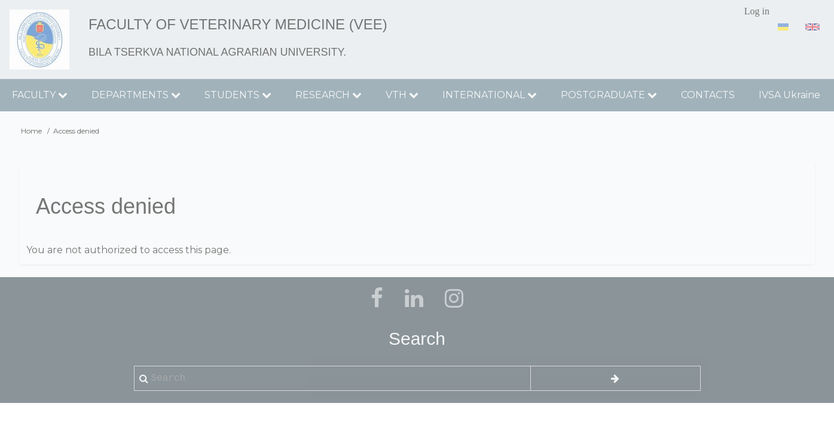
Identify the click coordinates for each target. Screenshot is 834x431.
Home (31, 130)
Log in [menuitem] (756, 11)
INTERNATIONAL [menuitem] (489, 95)
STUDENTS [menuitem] (237, 95)
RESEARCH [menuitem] (328, 95)
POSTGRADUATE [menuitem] (609, 95)
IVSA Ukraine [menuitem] (789, 95)
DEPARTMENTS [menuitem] (136, 95)
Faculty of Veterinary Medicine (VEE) (237, 24)
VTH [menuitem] (402, 95)
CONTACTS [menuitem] (708, 95)
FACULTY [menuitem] (40, 95)
